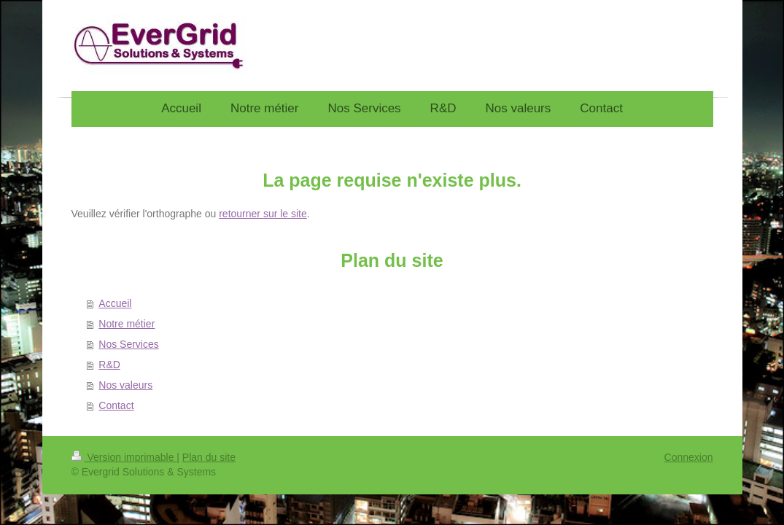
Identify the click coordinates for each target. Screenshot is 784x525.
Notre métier (126, 324)
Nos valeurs (125, 385)
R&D (109, 364)
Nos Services (128, 344)
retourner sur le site (263, 213)
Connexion (688, 457)
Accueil (114, 303)
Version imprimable (124, 457)
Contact (115, 405)
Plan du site (209, 457)
